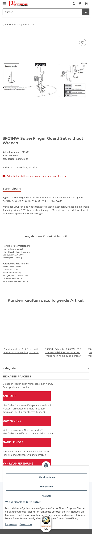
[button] (74, 3)
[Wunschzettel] (80, 3)
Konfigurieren (46, 486)
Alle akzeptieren (46, 477)
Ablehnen (46, 496)
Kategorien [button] (10, 368)
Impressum (11, 524)
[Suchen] (42, 11)
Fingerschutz (21, 158)
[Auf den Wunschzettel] (82, 42)
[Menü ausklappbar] (4, 2)
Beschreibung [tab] (12, 188)
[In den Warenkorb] (5, 34)
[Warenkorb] (86, 3)
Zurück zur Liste (12, 24)
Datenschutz (26, 524)
